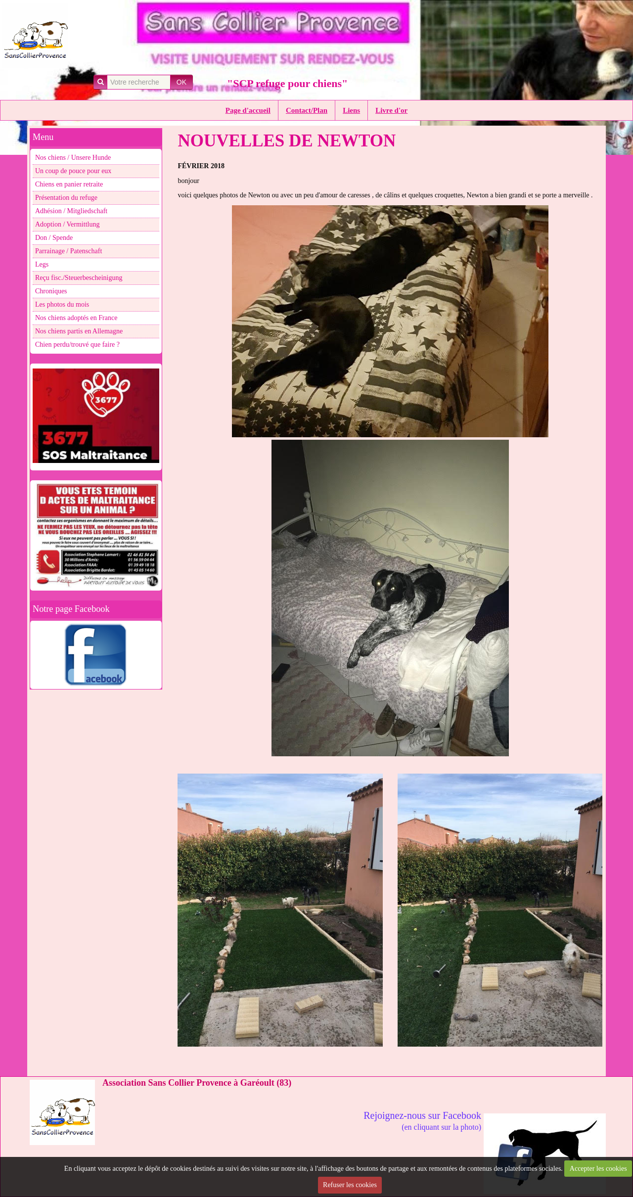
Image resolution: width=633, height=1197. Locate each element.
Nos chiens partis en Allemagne (79, 331)
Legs (41, 264)
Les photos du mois (62, 304)
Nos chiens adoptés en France (76, 318)
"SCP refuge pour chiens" (287, 83)
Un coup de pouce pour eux (73, 171)
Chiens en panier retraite (69, 184)
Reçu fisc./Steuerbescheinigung (79, 277)
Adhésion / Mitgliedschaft (71, 211)
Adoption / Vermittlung (67, 224)
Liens (351, 110)
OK (181, 82)
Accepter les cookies (598, 1168)
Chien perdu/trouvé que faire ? (77, 344)
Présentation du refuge (66, 197)
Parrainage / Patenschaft (68, 251)
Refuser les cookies (350, 1185)
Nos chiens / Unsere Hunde (73, 157)
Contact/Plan (306, 110)
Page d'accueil (248, 110)
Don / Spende (54, 237)
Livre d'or (391, 110)
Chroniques (51, 291)
